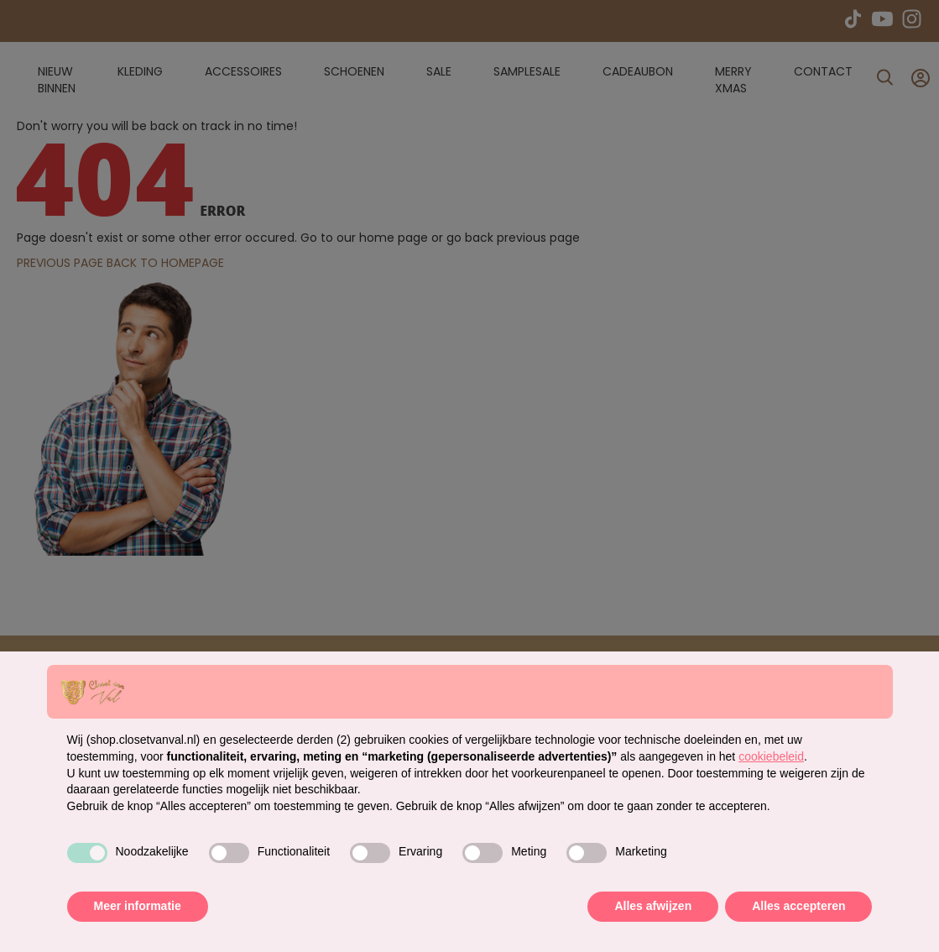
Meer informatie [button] (137, 906)
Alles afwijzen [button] (652, 906)
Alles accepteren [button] (798, 906)
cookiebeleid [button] (771, 756)
